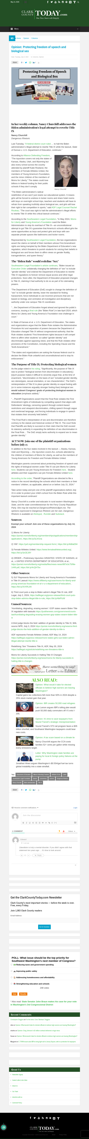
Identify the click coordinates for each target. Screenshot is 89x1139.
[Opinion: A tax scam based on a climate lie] (24, 741)
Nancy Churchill (17, 783)
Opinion (29, 38)
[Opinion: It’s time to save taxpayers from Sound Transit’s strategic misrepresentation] (24, 722)
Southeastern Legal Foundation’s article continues (34, 265)
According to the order (21, 478)
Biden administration (29, 783)
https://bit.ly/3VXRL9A (21, 587)
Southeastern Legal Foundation (41, 219)
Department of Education (23, 774)
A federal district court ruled (38, 144)
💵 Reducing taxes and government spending (33, 965)
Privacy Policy (63, 1135)
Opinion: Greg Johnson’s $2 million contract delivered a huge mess (38, 1031)
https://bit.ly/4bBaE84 (67, 544)
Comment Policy (17, 1103)
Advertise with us (17, 1098)
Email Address (16, 916)
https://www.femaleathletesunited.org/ (53, 549)
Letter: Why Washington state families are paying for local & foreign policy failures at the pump (56, 756)
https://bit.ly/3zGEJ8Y (21, 553)
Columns (40, 38)
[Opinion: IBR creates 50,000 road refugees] (24, 707)
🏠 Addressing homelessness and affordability (34, 978)
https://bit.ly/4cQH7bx (30, 567)
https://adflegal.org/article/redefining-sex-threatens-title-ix (37, 649)
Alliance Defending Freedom (36, 155)
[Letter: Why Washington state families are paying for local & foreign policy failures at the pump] (24, 756)
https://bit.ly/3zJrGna (32, 539)
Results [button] (23, 994)
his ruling (35, 369)
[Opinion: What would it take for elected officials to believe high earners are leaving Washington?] (24, 688)
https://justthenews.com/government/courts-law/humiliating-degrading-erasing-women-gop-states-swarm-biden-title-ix (44, 614)
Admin (53, 1135)
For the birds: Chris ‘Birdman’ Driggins (38, 1020)
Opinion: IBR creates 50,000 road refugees (55, 703)
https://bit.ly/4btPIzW (55, 598)
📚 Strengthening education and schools (31, 984)
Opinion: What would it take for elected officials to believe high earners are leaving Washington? (55, 688)
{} (52, 823)
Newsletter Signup (17, 1075)
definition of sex (56, 774)
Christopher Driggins (17, 1020)
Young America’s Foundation (38, 222)
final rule (33, 310)
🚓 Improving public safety (25, 971)
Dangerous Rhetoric (62, 779)
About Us (15, 1086)
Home (20, 38)
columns (51, 779)
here (13, 470)
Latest (64, 774)
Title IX (40, 783)
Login (75, 808)
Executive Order (18, 269)
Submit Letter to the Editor (19, 1081)
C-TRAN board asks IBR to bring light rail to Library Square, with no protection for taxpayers (47, 1042)
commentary (43, 779)
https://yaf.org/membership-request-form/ (37, 544)
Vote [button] (14, 994)
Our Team (15, 1092)
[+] (55, 823)
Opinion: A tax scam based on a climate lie (55, 737)
